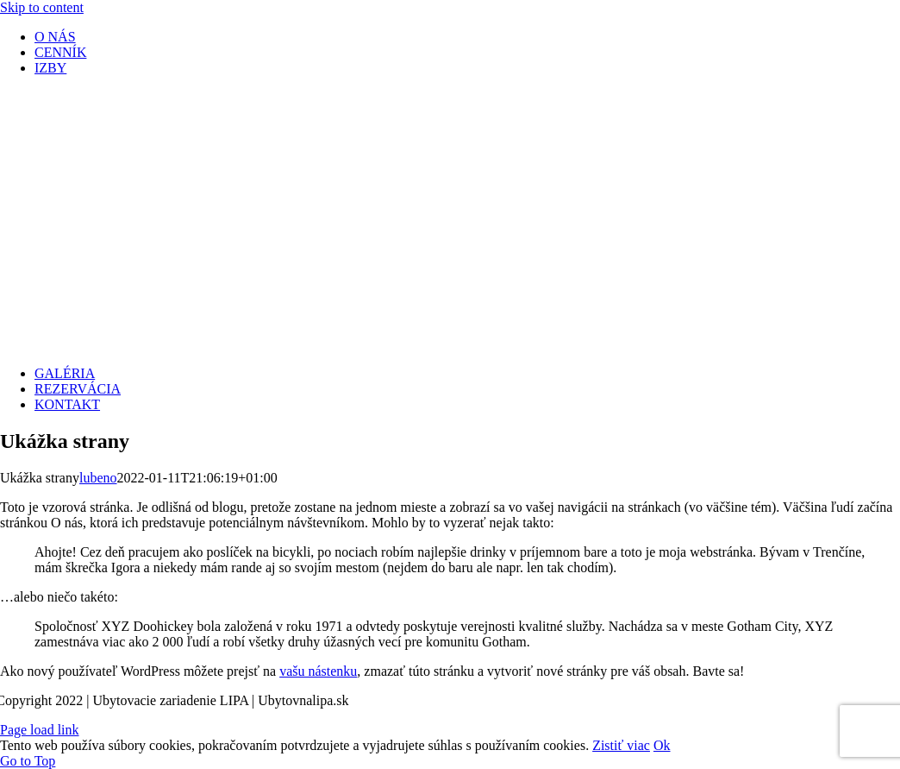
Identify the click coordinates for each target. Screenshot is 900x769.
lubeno (98, 477)
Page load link (39, 729)
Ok (662, 745)
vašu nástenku (318, 671)
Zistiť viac (621, 745)
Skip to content (42, 7)
